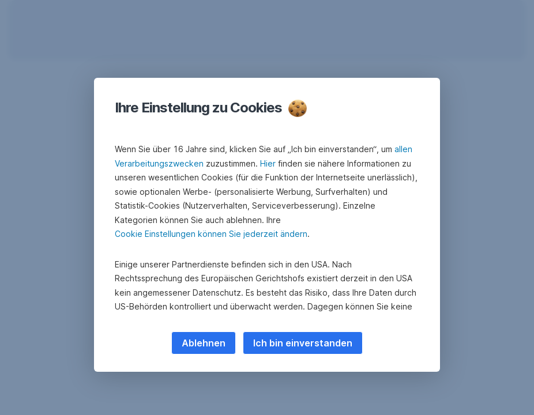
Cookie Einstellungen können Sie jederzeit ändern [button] (211, 234)
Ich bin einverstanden (302, 343)
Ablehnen (203, 343)
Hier (268, 163)
